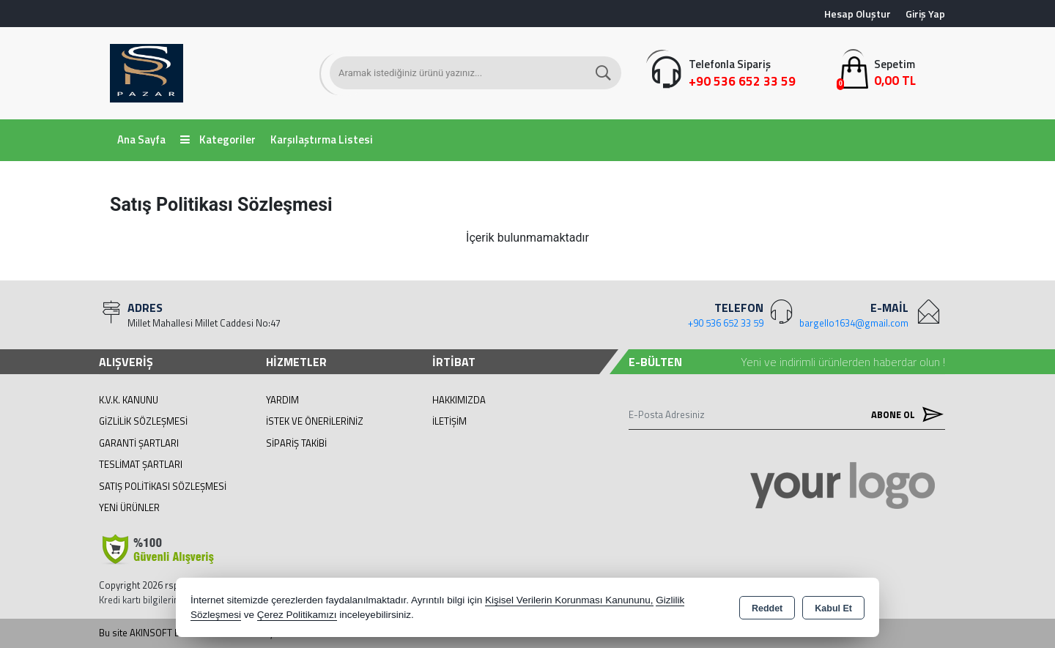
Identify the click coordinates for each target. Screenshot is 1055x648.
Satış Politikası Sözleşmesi (162, 486)
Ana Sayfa (141, 139)
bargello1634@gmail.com (853, 323)
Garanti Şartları (139, 443)
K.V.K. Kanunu (128, 399)
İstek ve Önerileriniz (314, 421)
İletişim (449, 421)
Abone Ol (904, 414)
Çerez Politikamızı (297, 614)
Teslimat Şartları (140, 464)
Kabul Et (833, 608)
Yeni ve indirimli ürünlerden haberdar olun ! (843, 361)
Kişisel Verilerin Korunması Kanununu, (569, 600)
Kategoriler (218, 139)
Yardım (282, 399)
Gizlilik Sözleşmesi (143, 421)
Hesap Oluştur (857, 13)
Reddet (767, 608)
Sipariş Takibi (296, 443)
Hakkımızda (459, 399)
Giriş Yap (925, 13)
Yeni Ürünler (129, 507)
